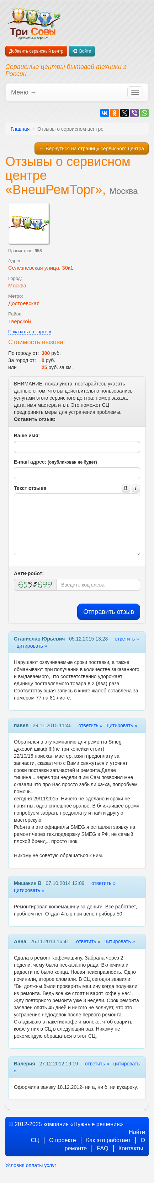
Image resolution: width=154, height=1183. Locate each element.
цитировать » (32, 646)
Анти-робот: (29, 573)
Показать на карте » (29, 331)
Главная (20, 129)
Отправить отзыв (108, 611)
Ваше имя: (27, 435)
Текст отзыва (30, 488)
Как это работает (108, 1140)
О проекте (62, 1140)
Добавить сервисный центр (36, 51)
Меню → (24, 92)
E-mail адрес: (55, 462)
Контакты (130, 1148)
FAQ (102, 1148)
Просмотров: (25, 250)
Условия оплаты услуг (30, 1165)
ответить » (127, 639)
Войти (82, 51)
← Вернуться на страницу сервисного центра (91, 148)
